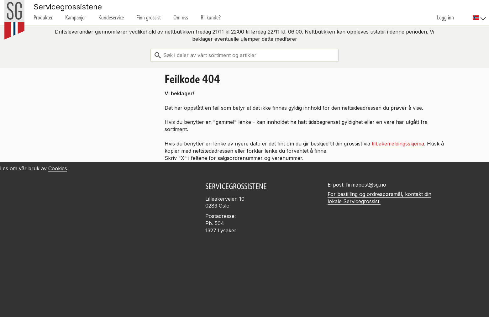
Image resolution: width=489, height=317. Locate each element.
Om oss (180, 17)
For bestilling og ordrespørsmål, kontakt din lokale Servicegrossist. (379, 197)
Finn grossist (148, 17)
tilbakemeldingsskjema (398, 143)
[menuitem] (480, 12)
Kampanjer (75, 17)
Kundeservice (111, 17)
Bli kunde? (211, 17)
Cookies (57, 168)
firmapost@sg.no (366, 185)
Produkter (43, 17)
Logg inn (445, 17)
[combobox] (244, 55)
